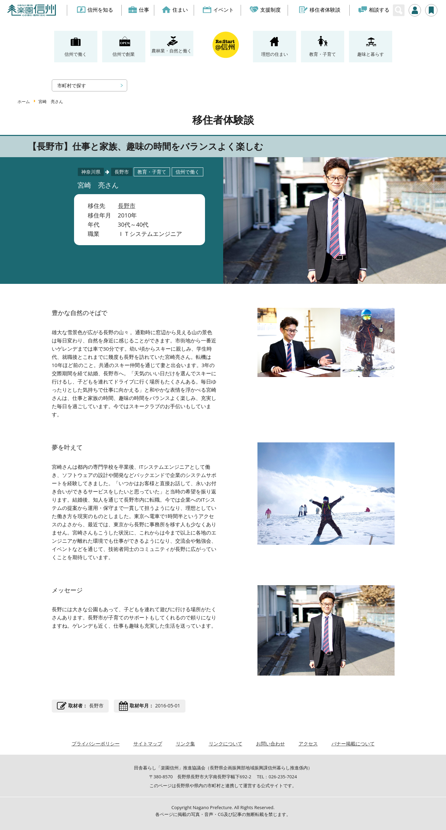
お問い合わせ (270, 743)
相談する (374, 9)
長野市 (126, 206)
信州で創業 (123, 54)
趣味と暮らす (370, 54)
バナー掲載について (353, 743)
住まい (175, 9)
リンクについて (225, 743)
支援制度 (265, 9)
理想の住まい (274, 54)
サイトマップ (147, 743)
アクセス (308, 743)
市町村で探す (71, 85)
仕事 (138, 9)
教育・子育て (322, 54)
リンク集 (185, 743)
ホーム (23, 101)
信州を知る (95, 9)
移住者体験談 (319, 9)
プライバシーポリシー (96, 743)
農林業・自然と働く (172, 51)
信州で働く (75, 54)
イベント (218, 9)
